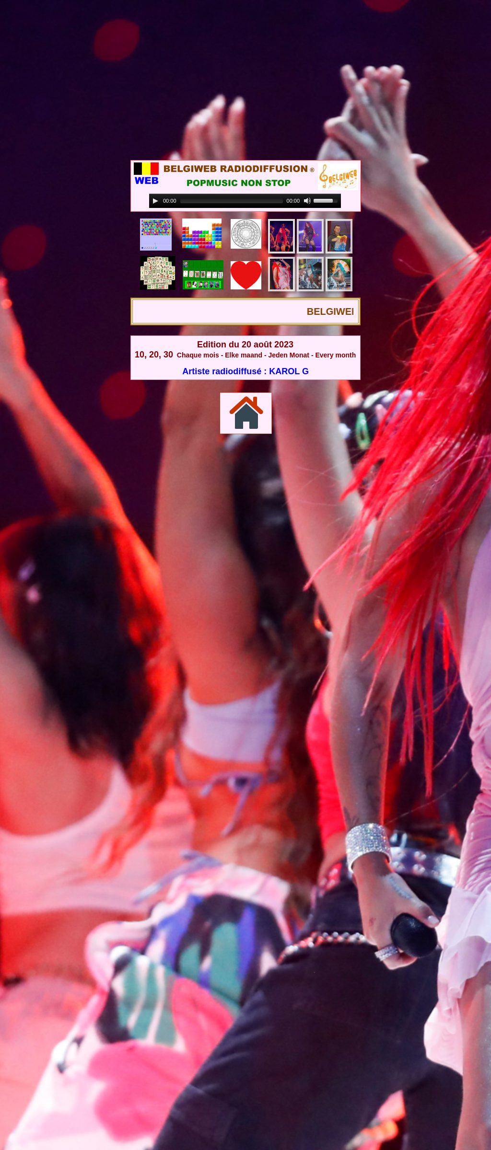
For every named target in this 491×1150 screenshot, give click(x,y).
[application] (245, 201)
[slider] (231, 200)
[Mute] (307, 201)
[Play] (155, 201)
